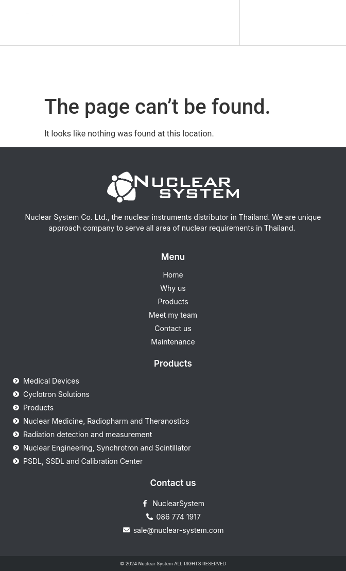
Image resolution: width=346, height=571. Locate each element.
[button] (225, 22)
